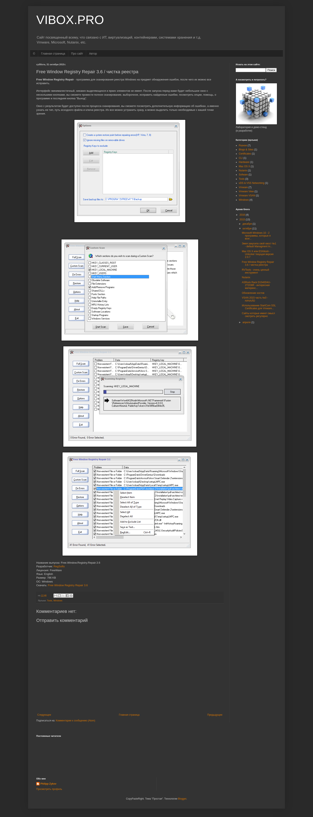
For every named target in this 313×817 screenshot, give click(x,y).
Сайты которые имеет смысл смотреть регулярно (258, 315)
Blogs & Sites (246, 149)
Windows (57, 600)
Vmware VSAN (247, 195)
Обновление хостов (253, 293)
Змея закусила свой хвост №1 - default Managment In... (259, 245)
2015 (243, 219)
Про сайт (77, 53)
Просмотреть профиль (49, 789)
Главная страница (53, 53)
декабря (247, 223)
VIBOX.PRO (70, 20)
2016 (243, 214)
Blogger (182, 798)
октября (247, 228)
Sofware (243, 174)
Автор (93, 53)
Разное (243, 145)
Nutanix (243, 170)
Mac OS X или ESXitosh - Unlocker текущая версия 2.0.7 (257, 254)
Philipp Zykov (48, 783)
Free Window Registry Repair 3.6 (68, 585)
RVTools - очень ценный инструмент (255, 271)
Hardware (244, 162)
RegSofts (59, 566)
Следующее (44, 714)
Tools (49, 600)
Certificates (245, 153)
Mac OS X (244, 166)
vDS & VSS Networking (251, 183)
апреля (246, 322)
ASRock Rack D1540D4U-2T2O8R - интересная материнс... (256, 285)
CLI (241, 158)
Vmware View (246, 191)
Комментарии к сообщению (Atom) (75, 720)
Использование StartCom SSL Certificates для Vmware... (259, 307)
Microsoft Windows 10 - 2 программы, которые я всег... (256, 235)
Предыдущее (214, 714)
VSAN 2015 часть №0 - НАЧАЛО (255, 299)
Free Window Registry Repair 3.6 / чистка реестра (258, 263)
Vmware (243, 187)
